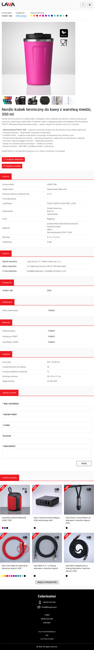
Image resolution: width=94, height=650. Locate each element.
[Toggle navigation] (89, 5)
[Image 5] (44, 100)
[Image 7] (69, 100)
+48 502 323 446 (47, 602)
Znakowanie (7, 302)
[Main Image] (38, 58)
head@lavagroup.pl (47, 607)
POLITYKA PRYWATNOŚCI (47, 632)
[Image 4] (32, 100)
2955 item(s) (21, 16)
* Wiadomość (8, 446)
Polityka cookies (47, 639)
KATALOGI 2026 (47, 619)
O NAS (47, 615)
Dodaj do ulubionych (13, 159)
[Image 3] (20, 100)
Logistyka (6, 354)
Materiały (6, 322)
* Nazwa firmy (9, 414)
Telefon (6, 436)
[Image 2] (7, 100)
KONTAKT (47, 623)
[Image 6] (57, 100)
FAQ (47, 635)
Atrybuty (5, 176)
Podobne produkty (9, 478)
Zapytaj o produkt (12, 166)
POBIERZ (51, 311)
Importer (5, 253)
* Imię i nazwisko (10, 404)
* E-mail (6, 425)
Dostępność (7, 283)
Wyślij (84, 463)
